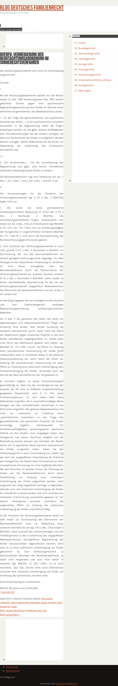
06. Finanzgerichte (84, 69)
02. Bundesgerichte (85, 48)
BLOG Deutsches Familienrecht (32, 8)
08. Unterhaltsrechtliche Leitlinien (93, 80)
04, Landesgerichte (84, 58)
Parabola (60, 683)
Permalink (46, 598)
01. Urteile (80, 43)
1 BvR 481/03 (7, 592)
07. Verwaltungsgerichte (87, 74)
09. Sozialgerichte (84, 85)
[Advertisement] (59, 23)
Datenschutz (13, 670)
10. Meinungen (82, 90)
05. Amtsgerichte (83, 64)
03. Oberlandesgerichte (87, 53)
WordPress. (72, 683)
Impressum (12, 666)
